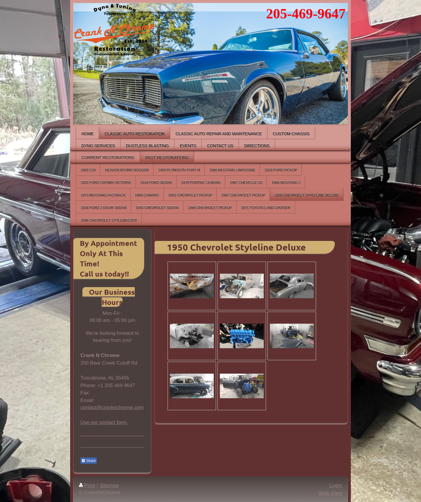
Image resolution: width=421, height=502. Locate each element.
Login (335, 485)
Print (87, 485)
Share (89, 461)
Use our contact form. (104, 422)
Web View (330, 493)
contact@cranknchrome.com (112, 407)
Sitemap (109, 485)
